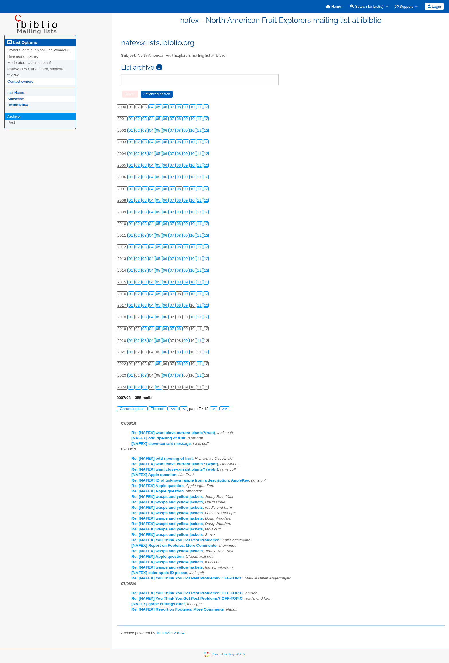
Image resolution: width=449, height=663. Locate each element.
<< (173, 409)
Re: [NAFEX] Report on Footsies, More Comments (177, 609)
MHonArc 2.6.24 (170, 633)
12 (206, 107)
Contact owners (20, 81)
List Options (22, 42)
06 (165, 107)
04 (152, 107)
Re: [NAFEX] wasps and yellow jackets (167, 496)
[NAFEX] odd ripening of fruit (158, 438)
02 (138, 119)
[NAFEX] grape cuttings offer (158, 604)
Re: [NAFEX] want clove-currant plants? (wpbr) (174, 464)
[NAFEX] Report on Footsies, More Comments (173, 545)
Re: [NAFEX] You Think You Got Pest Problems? (175, 540)
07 (172, 107)
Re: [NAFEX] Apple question (157, 486)
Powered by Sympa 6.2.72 (228, 654)
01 (131, 119)
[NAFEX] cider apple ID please (159, 573)
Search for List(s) (366, 6)
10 (193, 107)
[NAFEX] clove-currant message (161, 443)
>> (224, 409)
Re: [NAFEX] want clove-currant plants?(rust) (173, 433)
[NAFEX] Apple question (153, 475)
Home (333, 6)
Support (404, 6)
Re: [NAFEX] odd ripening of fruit (162, 458)
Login (434, 6)
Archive (13, 116)
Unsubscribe (17, 105)
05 (159, 107)
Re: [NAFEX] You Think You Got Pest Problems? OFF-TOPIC (187, 578)
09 (186, 107)
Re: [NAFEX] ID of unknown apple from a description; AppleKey (190, 480)
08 (179, 107)
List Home (15, 92)
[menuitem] (333, 6)
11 (199, 107)
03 (145, 119)
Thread (157, 409)
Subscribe (15, 99)
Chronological (132, 409)
